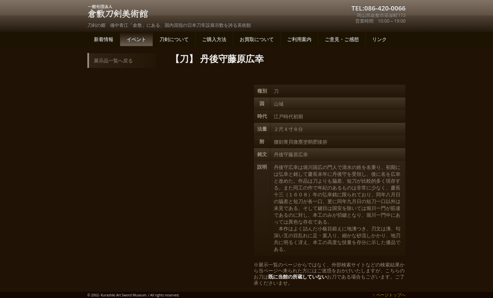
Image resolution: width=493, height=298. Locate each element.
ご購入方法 (214, 39)
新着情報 (103, 39)
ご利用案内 (299, 39)
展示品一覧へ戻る (113, 60)
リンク (379, 39)
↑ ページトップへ (389, 295)
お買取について (257, 39)
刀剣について (174, 39)
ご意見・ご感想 (342, 39)
